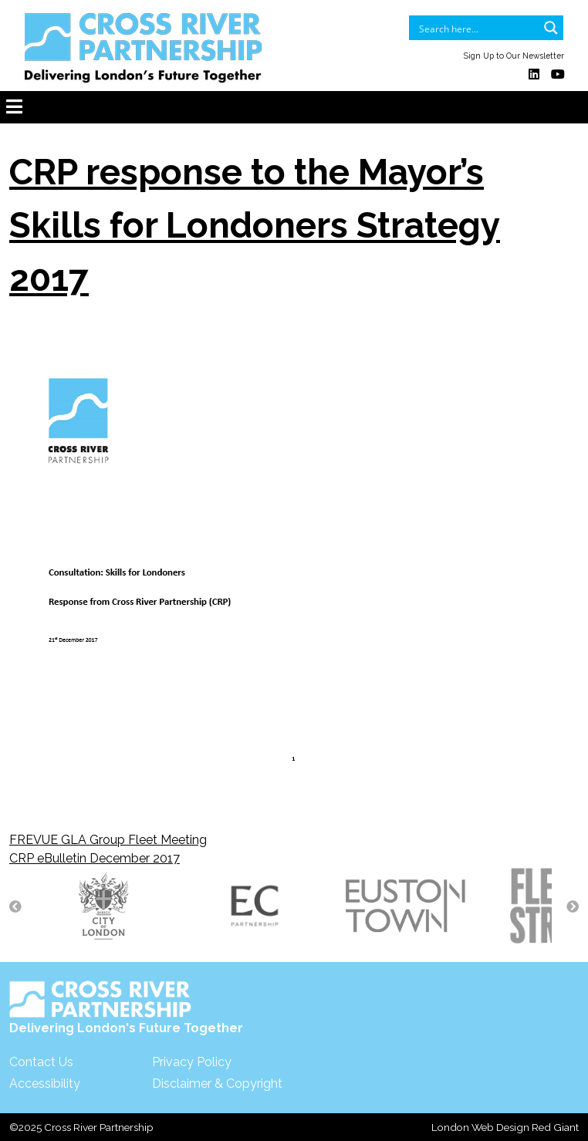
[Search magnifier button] (551, 28)
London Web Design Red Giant (505, 1127)
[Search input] (476, 27)
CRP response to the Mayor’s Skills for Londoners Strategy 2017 (254, 225)
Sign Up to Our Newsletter (514, 55)
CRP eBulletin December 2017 (94, 858)
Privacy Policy (191, 1062)
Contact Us (41, 1062)
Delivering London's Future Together (126, 1008)
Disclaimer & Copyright (217, 1083)
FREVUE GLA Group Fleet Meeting (108, 839)
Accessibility (44, 1083)
